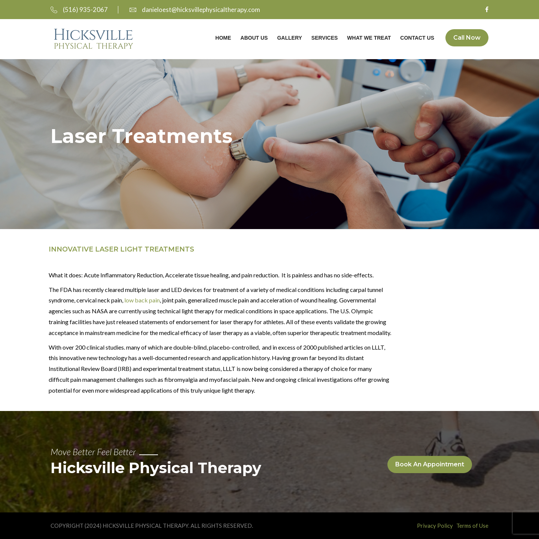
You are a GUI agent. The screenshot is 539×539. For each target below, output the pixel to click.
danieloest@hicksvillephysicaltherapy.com (195, 9)
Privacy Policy (435, 525)
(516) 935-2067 (79, 9)
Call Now (467, 37)
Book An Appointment (429, 464)
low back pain (142, 300)
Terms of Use (472, 525)
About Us (254, 38)
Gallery (289, 38)
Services (324, 38)
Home (223, 38)
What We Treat (369, 38)
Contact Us (417, 38)
